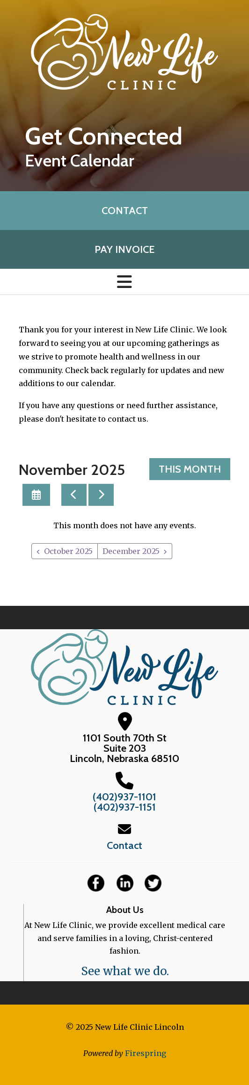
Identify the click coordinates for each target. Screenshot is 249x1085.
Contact (125, 210)
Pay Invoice (124, 249)
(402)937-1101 (124, 796)
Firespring (145, 1053)
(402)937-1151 (125, 807)
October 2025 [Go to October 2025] (68, 551)
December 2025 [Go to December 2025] (131, 551)
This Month (190, 469)
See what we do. (125, 971)
